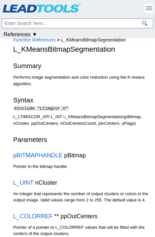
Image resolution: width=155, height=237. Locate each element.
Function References (34, 39)
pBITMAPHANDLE (38, 156)
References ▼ (20, 34)
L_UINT (23, 183)
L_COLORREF (33, 217)
